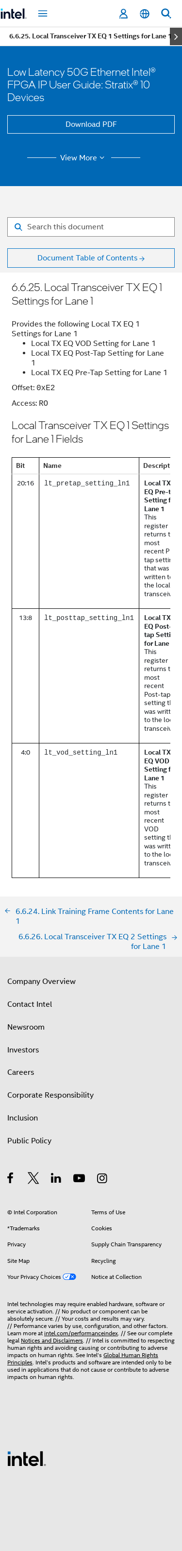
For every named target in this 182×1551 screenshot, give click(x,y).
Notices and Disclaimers (52, 1340)
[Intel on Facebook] (10, 1180)
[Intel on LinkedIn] (56, 1180)
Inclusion (22, 1118)
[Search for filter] (91, 227)
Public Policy (29, 1141)
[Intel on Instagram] (102, 1180)
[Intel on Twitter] (33, 1180)
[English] (144, 13)
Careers (20, 1072)
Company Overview (41, 981)
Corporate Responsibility (50, 1095)
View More (83, 158)
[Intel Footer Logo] (26, 1458)
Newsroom (26, 1027)
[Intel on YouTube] (79, 1180)
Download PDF (91, 124)
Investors (23, 1050)
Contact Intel (29, 1004)
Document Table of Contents (87, 258)
